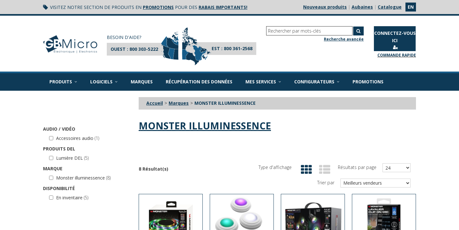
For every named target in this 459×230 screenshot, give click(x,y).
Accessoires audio (74, 138)
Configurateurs (316, 82)
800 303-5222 (143, 49)
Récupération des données (199, 82)
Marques (142, 82)
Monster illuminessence (80, 178)
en (411, 7)
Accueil (154, 103)
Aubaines (362, 7)
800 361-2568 (238, 48)
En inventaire (68, 198)
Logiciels (104, 82)
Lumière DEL (69, 158)
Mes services (263, 82)
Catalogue (390, 7)
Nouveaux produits (325, 7)
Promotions (368, 82)
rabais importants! (223, 7)
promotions (158, 7)
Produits (63, 82)
